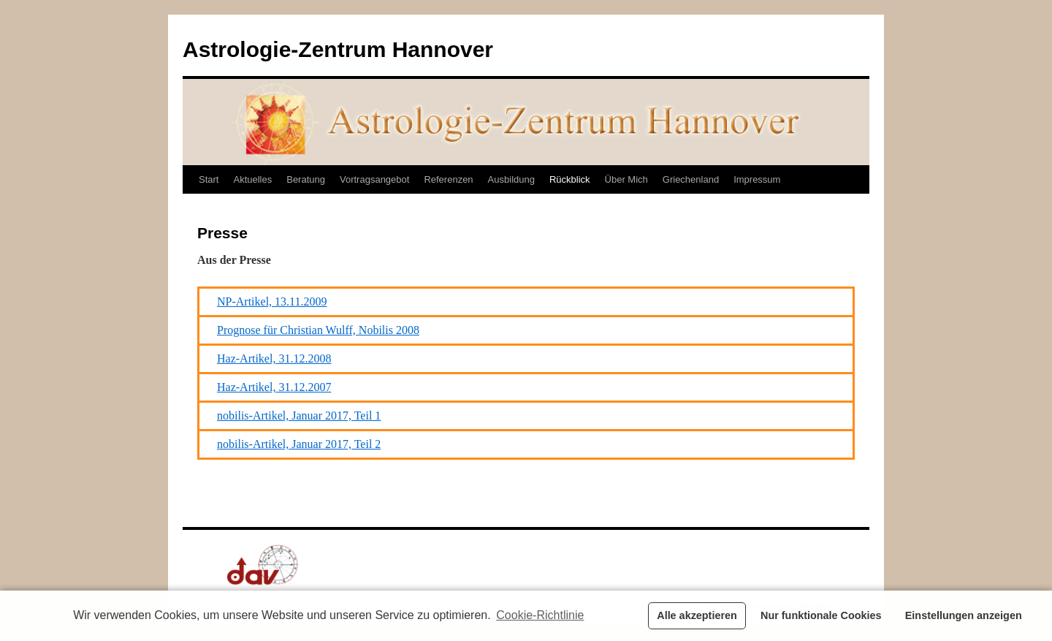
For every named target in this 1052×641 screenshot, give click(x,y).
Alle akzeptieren (697, 615)
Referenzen (448, 179)
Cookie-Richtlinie (540, 615)
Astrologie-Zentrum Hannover (338, 49)
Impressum (756, 179)
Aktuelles (252, 179)
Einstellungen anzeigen (963, 615)
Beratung (305, 179)
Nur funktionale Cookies (821, 615)
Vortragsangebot (374, 179)
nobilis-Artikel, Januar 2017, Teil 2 (299, 444)
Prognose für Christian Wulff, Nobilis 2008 (318, 330)
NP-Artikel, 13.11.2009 (272, 301)
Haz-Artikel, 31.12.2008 (274, 358)
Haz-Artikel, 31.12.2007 (274, 387)
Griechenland (691, 179)
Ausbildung (511, 179)
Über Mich (626, 179)
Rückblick (569, 179)
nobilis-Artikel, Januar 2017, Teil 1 (299, 415)
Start (208, 179)
